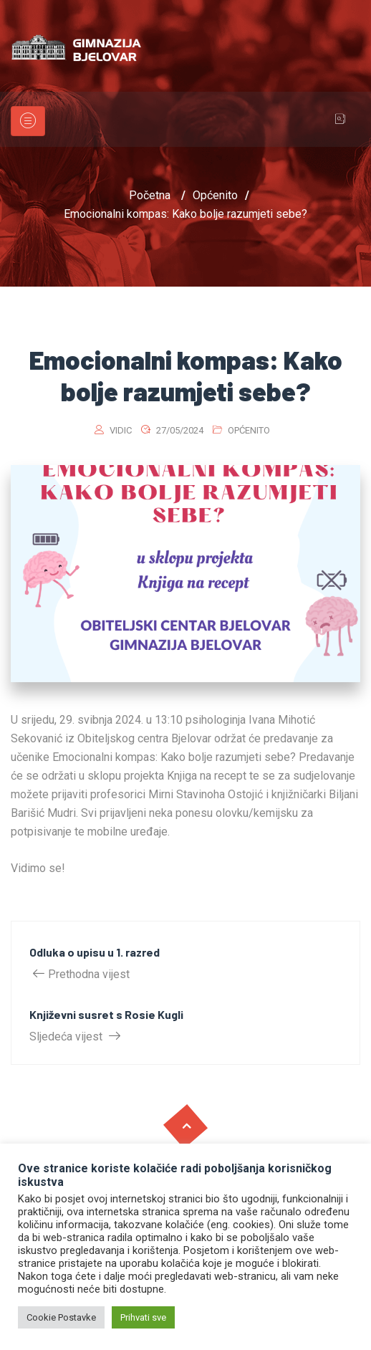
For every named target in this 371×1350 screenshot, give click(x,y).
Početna (149, 195)
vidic (121, 430)
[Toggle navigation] (28, 121)
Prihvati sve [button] (143, 1317)
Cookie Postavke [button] (61, 1317)
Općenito (249, 430)
